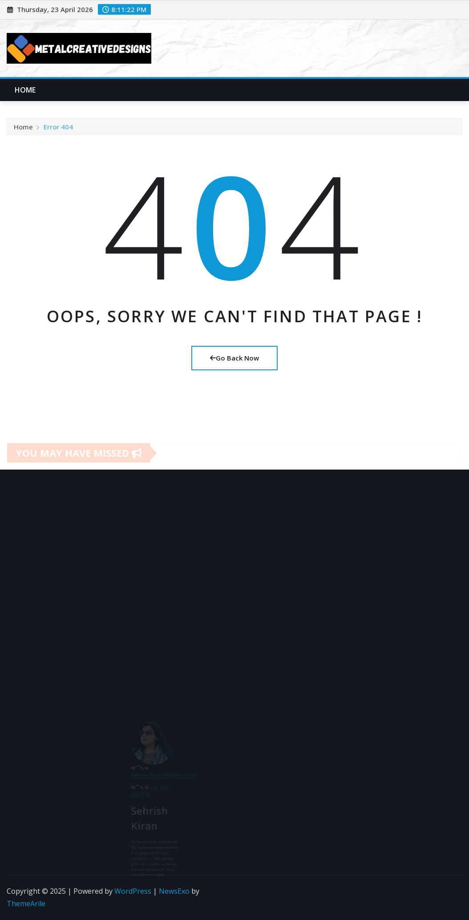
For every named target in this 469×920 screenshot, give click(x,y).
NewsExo (174, 891)
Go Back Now (234, 357)
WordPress (132, 891)
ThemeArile (26, 903)
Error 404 (58, 131)
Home (25, 90)
